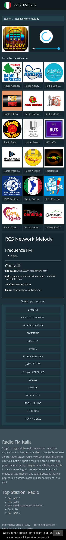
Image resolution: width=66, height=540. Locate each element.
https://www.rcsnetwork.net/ (31, 270)
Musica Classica (33, 325)
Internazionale (33, 356)
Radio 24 (13, 509)
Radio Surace (32, 199)
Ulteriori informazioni (36, 537)
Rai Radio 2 (14, 513)
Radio (7, 18)
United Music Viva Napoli (39, 142)
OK (58, 533)
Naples (14, 255)
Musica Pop (33, 395)
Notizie (33, 387)
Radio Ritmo (11, 114)
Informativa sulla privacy (16, 524)
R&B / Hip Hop (33, 403)
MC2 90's (51, 142)
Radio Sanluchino (55, 85)
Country (32, 340)
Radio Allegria (32, 170)
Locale (33, 379)
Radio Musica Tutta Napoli (19, 170)
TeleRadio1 (52, 170)
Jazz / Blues (33, 364)
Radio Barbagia (33, 114)
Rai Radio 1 (14, 498)
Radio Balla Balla (13, 142)
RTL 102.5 (13, 501)
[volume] (47, 48)
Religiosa (33, 410)
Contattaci (28, 528)
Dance (33, 348)
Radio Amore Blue (35, 85)
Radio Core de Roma (15, 227)
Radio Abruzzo (12, 85)
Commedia (33, 333)
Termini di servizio (44, 524)
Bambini (33, 309)
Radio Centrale (33, 227)
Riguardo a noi (10, 528)
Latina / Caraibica (33, 372)
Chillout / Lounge (33, 317)
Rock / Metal (33, 418)
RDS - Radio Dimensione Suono (25, 505)
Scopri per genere (33, 301)
